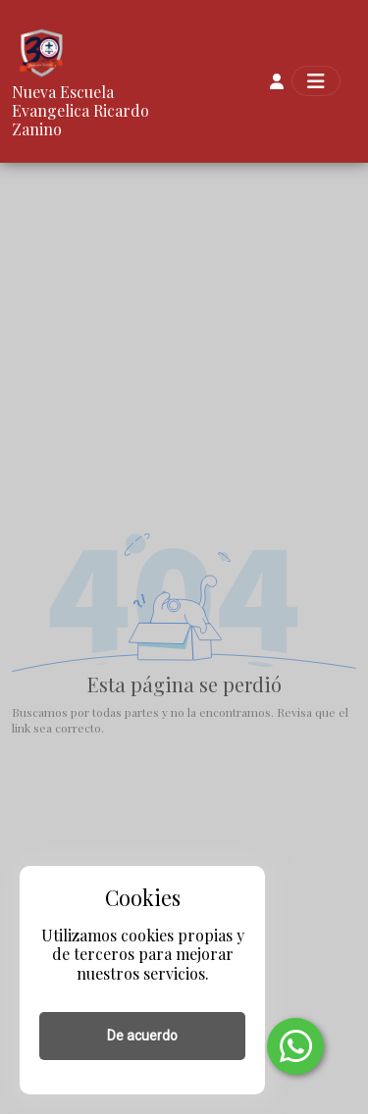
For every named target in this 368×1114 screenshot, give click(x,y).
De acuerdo (142, 1035)
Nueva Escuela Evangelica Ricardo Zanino (80, 110)
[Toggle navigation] (316, 81)
